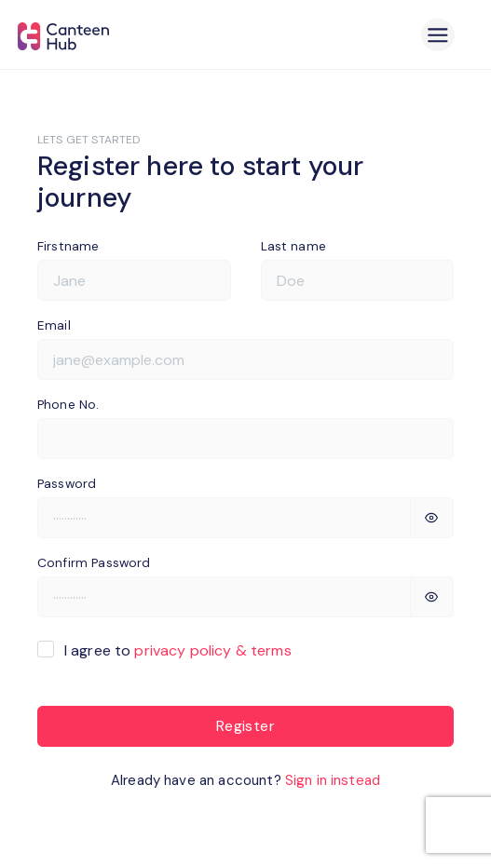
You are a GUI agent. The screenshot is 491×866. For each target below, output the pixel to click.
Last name (293, 245)
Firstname (68, 245)
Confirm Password (94, 562)
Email (54, 325)
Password (66, 483)
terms (271, 650)
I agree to (178, 650)
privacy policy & (190, 650)
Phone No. (68, 404)
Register (245, 726)
